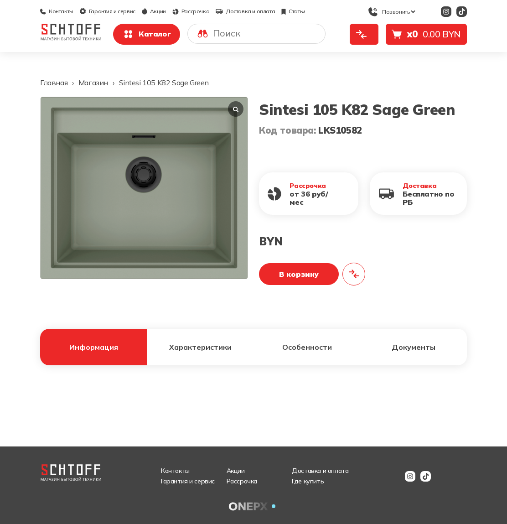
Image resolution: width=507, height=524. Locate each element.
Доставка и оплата (245, 11)
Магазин (93, 82)
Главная (53, 82)
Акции (154, 11)
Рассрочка (190, 11)
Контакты (56, 11)
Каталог (147, 34)
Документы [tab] (413, 347)
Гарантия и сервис (107, 11)
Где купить (308, 481)
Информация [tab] (93, 347)
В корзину (299, 274)
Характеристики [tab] (200, 347)
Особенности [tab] (307, 347)
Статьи (293, 11)
